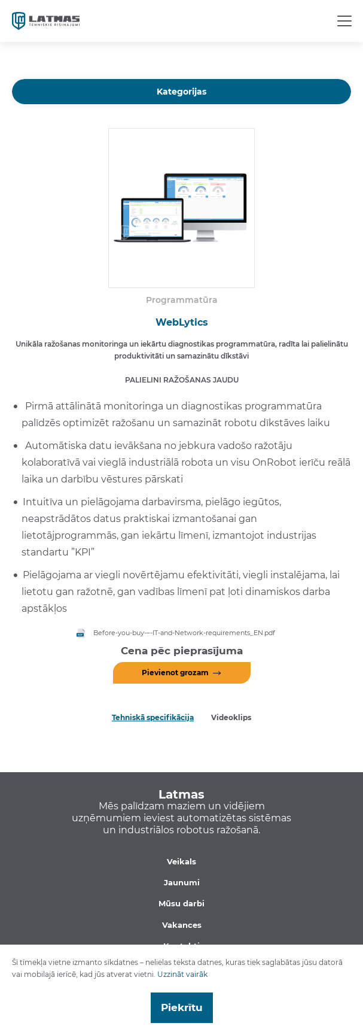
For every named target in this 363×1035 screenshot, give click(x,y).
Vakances (182, 925)
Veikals (181, 861)
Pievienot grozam (175, 672)
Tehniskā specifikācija (153, 717)
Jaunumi (182, 882)
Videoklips (231, 717)
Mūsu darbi (181, 903)
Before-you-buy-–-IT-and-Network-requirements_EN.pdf (184, 633)
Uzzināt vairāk (182, 974)
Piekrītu (182, 1007)
